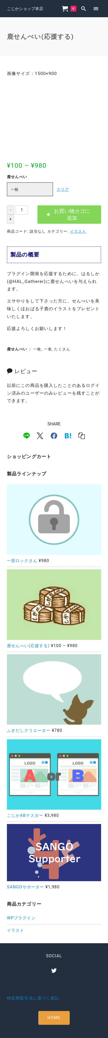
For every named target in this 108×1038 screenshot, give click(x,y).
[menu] (96, 8)
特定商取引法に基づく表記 (33, 998)
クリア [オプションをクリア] (63, 189)
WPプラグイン (21, 918)
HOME (54, 1017)
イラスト (78, 231)
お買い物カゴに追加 (72, 214)
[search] (84, 8)
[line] (26, 435)
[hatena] (68, 435)
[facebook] (54, 435)
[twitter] (54, 970)
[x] (40, 435)
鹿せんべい (17, 177)
